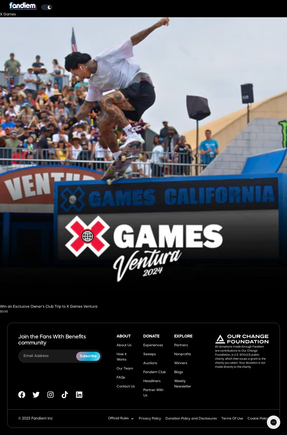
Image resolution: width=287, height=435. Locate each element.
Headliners (152, 381)
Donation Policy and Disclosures (191, 418)
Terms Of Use (232, 418)
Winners (180, 363)
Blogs (178, 372)
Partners (181, 345)
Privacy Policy (150, 418)
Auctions (150, 363)
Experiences (153, 345)
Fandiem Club (154, 372)
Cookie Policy (258, 418)
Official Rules (121, 419)
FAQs (121, 377)
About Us (124, 345)
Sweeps (149, 354)
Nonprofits (182, 354)
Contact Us (126, 386)
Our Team (125, 368)
